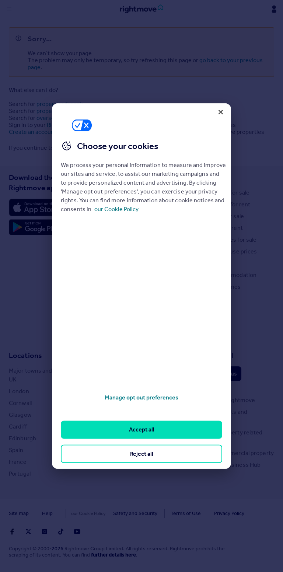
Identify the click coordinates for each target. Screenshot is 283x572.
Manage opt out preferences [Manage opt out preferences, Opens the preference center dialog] (141, 397)
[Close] (221, 112)
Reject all (141, 453)
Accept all (141, 429)
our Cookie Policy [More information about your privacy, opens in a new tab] (116, 209)
